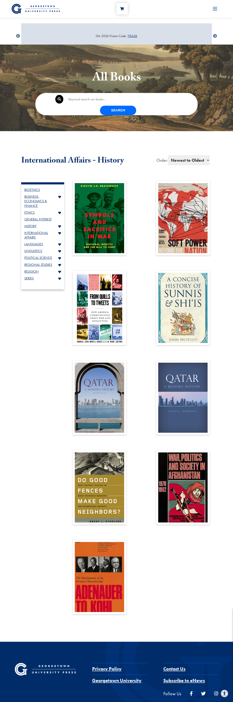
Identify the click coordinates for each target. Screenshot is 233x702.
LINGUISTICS (33, 241)
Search (180, 99)
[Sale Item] (116, 36)
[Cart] (123, 9)
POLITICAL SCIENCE (38, 248)
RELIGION (31, 262)
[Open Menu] (215, 10)
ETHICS (29, 203)
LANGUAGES (33, 234)
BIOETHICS (32, 180)
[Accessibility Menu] (224, 693)
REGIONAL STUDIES (38, 255)
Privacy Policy (107, 659)
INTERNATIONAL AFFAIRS (36, 225)
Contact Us (174, 659)
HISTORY (30, 216)
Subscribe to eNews (184, 671)
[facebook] (191, 684)
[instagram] (216, 684)
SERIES (29, 269)
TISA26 (132, 36)
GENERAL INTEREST (38, 210)
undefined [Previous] (18, 36)
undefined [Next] (215, 36)
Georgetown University (116, 671)
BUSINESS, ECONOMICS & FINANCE (35, 191)
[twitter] (203, 684)
